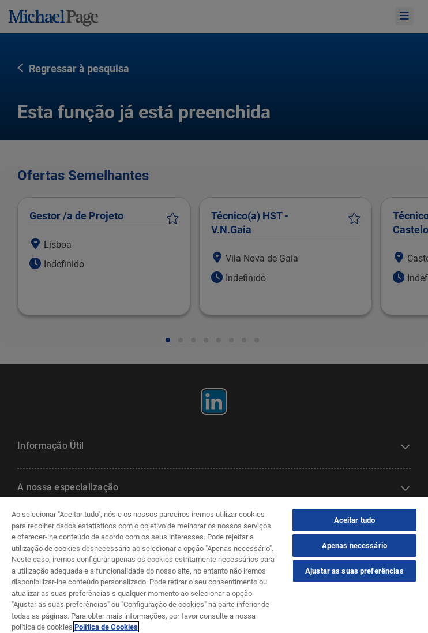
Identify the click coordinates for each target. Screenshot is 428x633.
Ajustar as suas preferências (354, 571)
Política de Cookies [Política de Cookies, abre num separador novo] (106, 627)
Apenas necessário (354, 545)
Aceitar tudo (355, 520)
